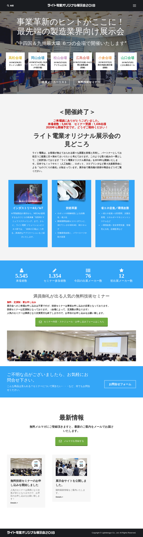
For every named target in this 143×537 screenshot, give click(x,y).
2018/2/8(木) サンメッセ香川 (15, 63)
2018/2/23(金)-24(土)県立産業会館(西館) (83, 65)
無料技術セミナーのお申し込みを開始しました (25, 483)
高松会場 (15, 58)
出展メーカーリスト (54, 82)
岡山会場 (37, 58)
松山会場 (60, 58)
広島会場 (82, 58)
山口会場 (127, 58)
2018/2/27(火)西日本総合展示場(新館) (105, 65)
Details (13, 503)
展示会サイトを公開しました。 (71, 483)
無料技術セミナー (89, 82)
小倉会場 (105, 58)
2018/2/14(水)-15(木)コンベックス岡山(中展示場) (37, 65)
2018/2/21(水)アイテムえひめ (60, 63)
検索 (12, 6)
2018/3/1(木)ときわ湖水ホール (127, 63)
